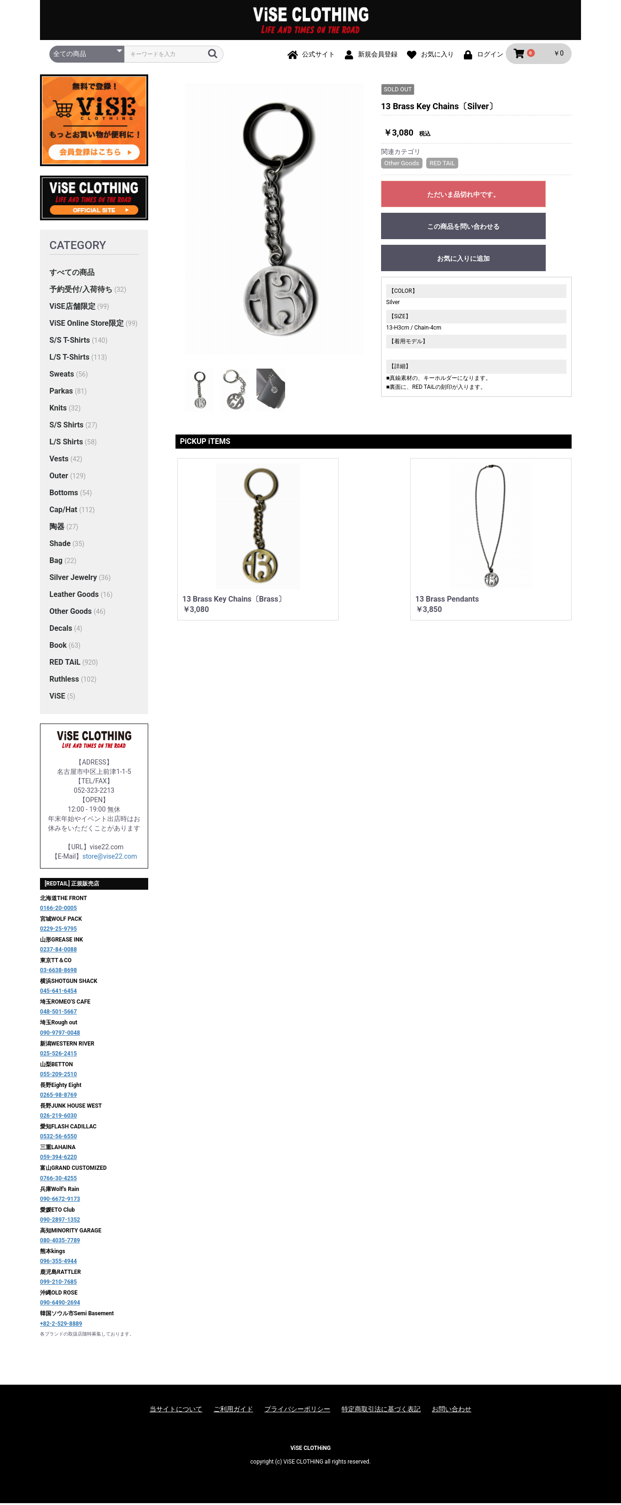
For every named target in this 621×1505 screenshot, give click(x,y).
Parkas (61, 392)
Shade (60, 544)
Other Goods (70, 612)
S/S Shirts (66, 426)
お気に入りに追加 (463, 260)
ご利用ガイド (233, 1410)
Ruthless (64, 680)
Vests (59, 460)
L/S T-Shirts (69, 358)
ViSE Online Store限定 (86, 324)
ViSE (57, 697)
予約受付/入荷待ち (80, 290)
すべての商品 (72, 273)
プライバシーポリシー (297, 1410)
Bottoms (63, 494)
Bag (56, 561)
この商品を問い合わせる (463, 228)
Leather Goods (74, 595)
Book (58, 646)
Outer (58, 477)
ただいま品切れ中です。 (463, 196)
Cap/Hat (63, 511)
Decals (60, 629)
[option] (275, 220)
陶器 (56, 527)
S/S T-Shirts (69, 341)
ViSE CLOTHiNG (310, 1449)
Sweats (61, 375)
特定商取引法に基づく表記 (381, 1410)
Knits (58, 409)
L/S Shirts (66, 443)
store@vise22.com (109, 857)
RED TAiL (64, 663)
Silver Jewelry (73, 578)
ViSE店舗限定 (72, 307)
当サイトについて (176, 1410)
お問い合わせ (451, 1410)
